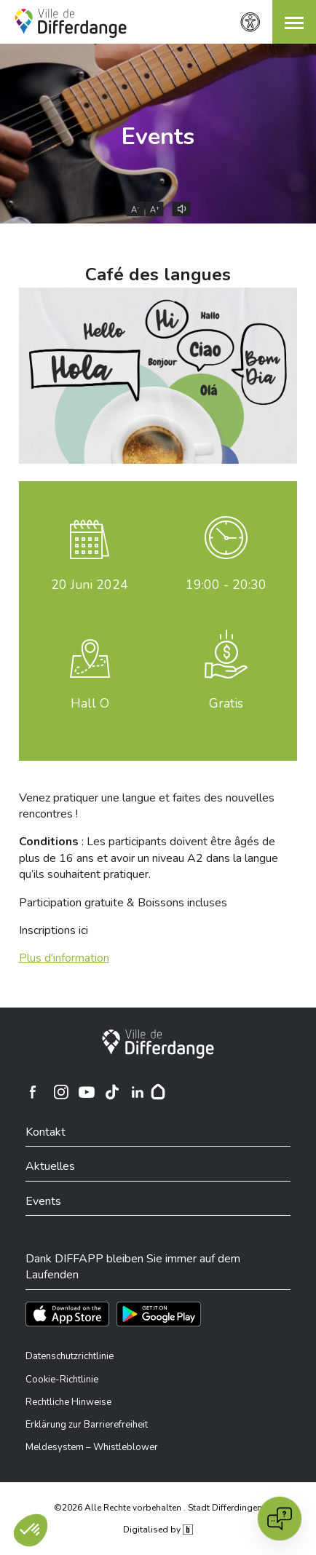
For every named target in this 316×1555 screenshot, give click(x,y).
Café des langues (158, 274)
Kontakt (45, 1132)
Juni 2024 (89, 584)
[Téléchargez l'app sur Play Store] (158, 1314)
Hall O (90, 703)
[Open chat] (279, 1518)
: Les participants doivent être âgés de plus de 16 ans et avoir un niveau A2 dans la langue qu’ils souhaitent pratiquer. (148, 858)
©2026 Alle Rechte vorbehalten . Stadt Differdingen (158, 1508)
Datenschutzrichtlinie (69, 1356)
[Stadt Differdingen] (158, 1044)
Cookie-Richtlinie (61, 1379)
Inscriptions (53, 930)
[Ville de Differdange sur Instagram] (61, 1092)
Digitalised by (158, 1529)
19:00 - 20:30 (226, 584)
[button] (294, 22)
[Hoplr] (158, 1092)
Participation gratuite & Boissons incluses (123, 903)
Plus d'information (64, 958)
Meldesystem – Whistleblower (91, 1447)
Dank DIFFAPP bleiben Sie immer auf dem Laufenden (132, 1267)
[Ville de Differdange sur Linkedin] (137, 1092)
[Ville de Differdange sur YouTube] (86, 1092)
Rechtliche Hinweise (68, 1402)
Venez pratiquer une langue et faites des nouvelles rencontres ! (146, 806)
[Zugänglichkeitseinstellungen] (250, 22)
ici (83, 930)
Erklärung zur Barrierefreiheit (86, 1424)
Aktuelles (50, 1166)
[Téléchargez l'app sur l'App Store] (67, 1314)
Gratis (226, 703)
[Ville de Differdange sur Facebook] (33, 1092)
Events (158, 136)
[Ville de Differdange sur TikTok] (112, 1092)
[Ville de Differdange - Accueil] (70, 23)
